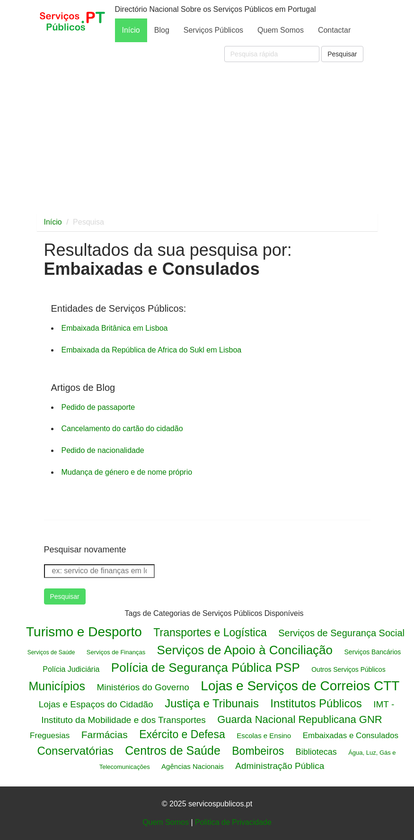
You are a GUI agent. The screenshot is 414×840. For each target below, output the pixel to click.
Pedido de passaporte (98, 407)
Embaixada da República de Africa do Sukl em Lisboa (152, 350)
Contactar (334, 30)
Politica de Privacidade (233, 822)
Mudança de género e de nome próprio (127, 472)
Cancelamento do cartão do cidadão (122, 429)
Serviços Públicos (213, 30)
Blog (161, 30)
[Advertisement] (207, 137)
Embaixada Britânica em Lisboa (115, 328)
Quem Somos (280, 30)
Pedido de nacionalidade (103, 450)
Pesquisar (342, 54)
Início (131, 30)
